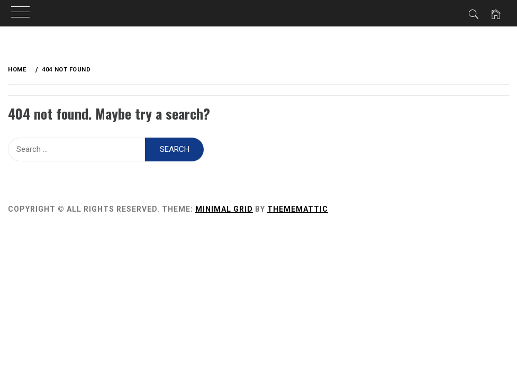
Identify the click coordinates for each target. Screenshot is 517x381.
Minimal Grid (224, 209)
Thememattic (297, 209)
